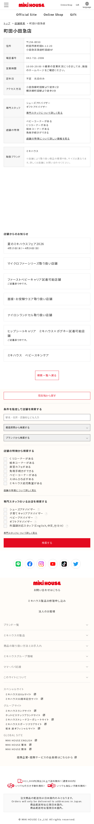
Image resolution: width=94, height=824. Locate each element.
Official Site (26, 14)
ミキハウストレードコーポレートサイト (28, 719)
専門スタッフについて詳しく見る (44, 112)
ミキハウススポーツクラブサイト (24, 724)
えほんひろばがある (22, 479)
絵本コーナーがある (22, 462)
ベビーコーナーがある (23, 475)
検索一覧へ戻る (47, 375)
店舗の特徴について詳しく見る (20, 490)
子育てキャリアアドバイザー (26, 513)
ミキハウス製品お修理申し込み (47, 601)
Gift (73, 14)
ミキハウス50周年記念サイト (22, 699)
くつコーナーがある (22, 458)
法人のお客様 (47, 611)
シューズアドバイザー (23, 509)
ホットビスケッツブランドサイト (23, 715)
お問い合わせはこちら (47, 590)
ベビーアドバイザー (21, 517)
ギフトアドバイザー (21, 521)
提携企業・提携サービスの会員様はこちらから (45, 757)
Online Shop (53, 14)
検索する (47, 542)
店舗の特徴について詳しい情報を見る (48, 138)
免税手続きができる (22, 471)
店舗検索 (20, 23)
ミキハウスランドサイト (19, 710)
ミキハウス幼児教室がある (26, 483)
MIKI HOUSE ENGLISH (19, 740)
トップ (7, 23)
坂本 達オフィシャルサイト (21, 728)
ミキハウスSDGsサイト (19, 694)
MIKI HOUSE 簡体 (17, 749)
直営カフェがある (20, 467)
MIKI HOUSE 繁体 (17, 744)
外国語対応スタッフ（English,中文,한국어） (37, 525)
